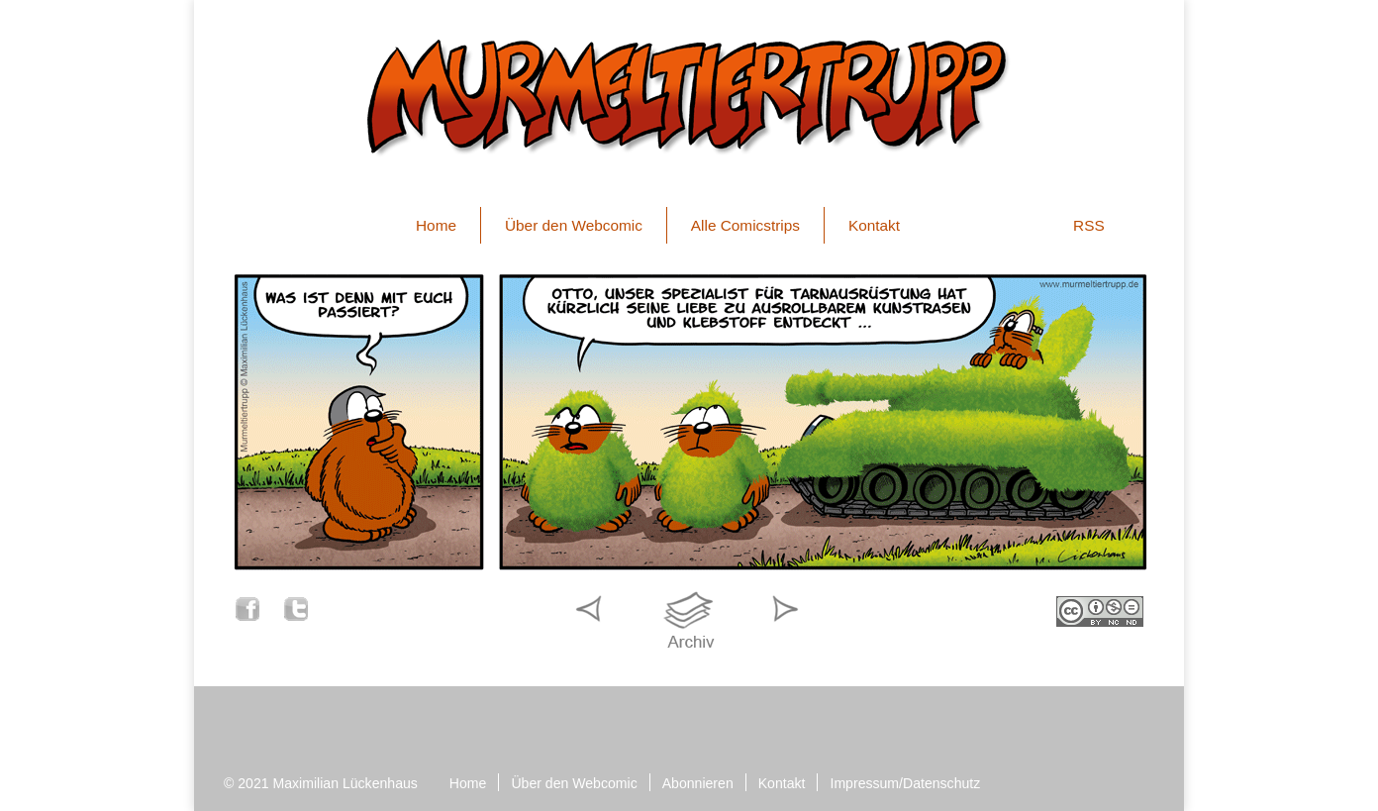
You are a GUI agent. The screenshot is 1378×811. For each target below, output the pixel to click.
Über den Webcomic (573, 225)
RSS (1089, 225)
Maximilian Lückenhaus (345, 783)
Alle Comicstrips (745, 225)
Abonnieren (698, 783)
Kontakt (874, 225)
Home (436, 225)
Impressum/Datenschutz (905, 783)
